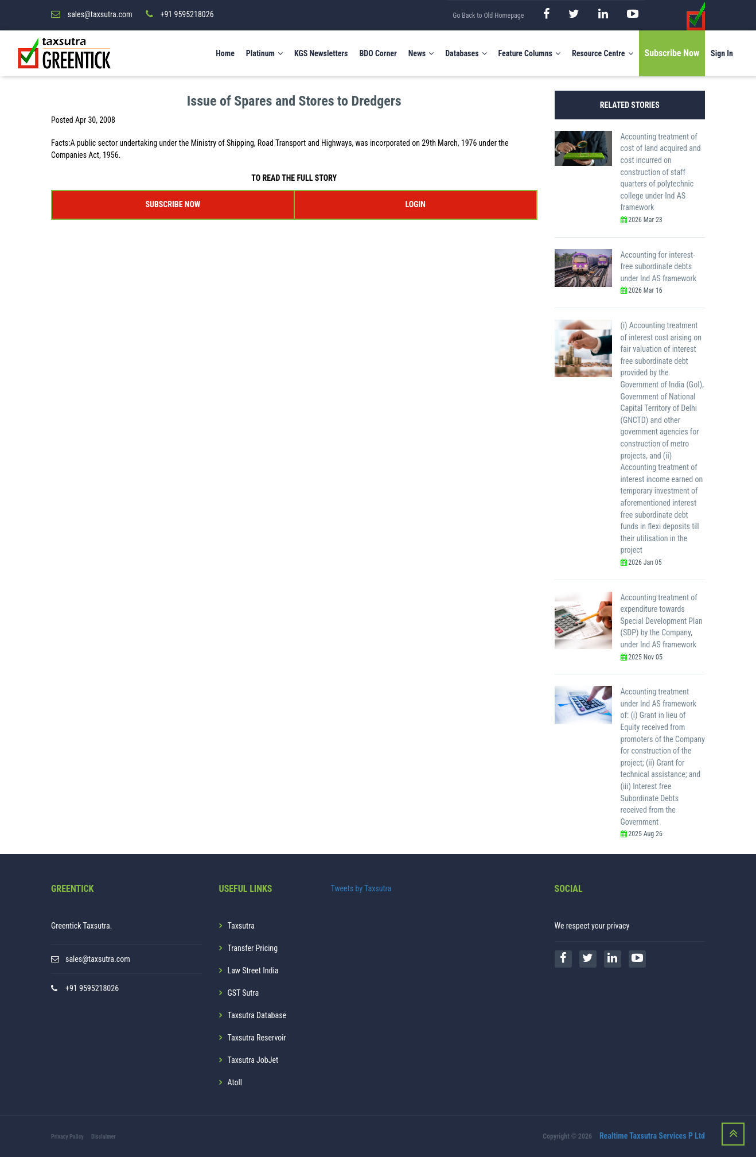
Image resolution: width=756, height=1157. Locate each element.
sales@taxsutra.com (97, 959)
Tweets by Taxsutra (361, 888)
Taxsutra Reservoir (257, 1037)
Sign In (722, 53)
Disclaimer (103, 1136)
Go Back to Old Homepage (488, 15)
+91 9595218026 (92, 988)
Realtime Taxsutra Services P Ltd (652, 1135)
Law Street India (253, 970)
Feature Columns (529, 53)
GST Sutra (243, 992)
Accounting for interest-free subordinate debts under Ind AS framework (658, 266)
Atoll (235, 1082)
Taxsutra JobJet (253, 1060)
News (421, 53)
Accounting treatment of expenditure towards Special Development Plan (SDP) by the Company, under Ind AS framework (662, 621)
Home (225, 53)
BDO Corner (377, 53)
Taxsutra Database (257, 1015)
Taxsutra (241, 925)
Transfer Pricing (253, 948)
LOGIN (415, 204)
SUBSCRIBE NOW (172, 204)
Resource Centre (602, 53)
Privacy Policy (67, 1136)
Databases (465, 53)
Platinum (264, 53)
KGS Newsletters (321, 53)
